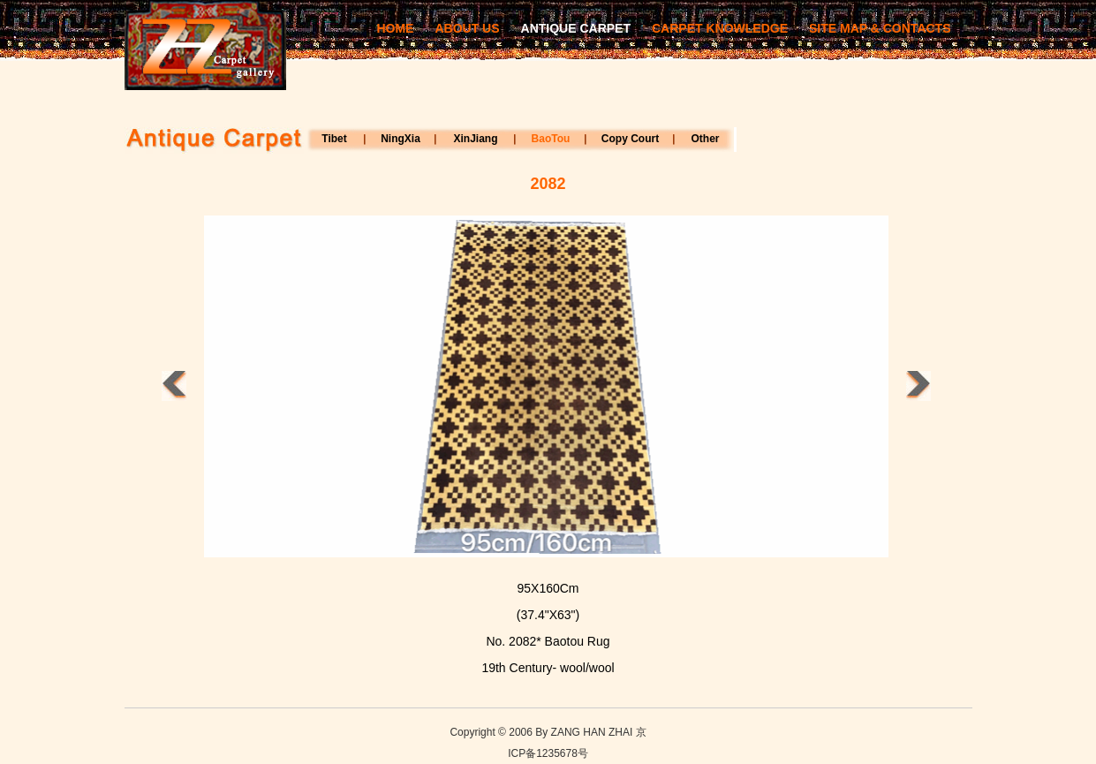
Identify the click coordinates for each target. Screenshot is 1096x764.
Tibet (333, 138)
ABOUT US (467, 28)
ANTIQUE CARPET (576, 28)
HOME (394, 28)
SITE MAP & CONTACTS (880, 28)
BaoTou (551, 138)
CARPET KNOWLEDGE (720, 28)
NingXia (400, 138)
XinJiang (475, 138)
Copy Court (630, 138)
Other (705, 138)
